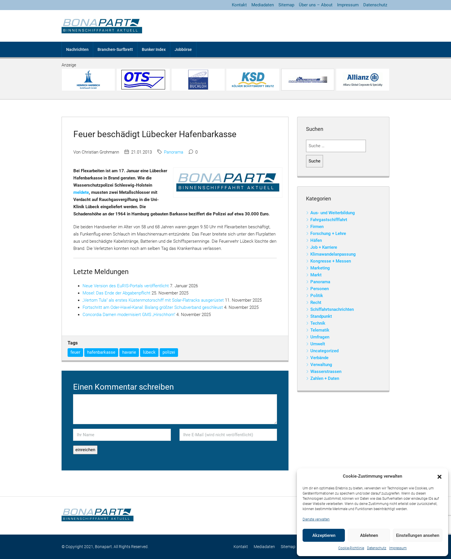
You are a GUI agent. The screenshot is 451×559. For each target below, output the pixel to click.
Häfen (316, 240)
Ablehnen (369, 535)
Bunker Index (154, 49)
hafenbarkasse (101, 352)
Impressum (398, 548)
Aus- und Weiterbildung (332, 212)
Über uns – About (315, 4)
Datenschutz (376, 548)
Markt (316, 274)
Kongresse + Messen (330, 261)
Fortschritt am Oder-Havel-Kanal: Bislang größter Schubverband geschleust (153, 307)
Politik (316, 295)
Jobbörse (183, 49)
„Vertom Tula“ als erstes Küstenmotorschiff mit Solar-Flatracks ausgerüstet (153, 300)
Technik (317, 323)
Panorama (173, 152)
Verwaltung (321, 364)
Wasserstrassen (325, 371)
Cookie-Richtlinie (351, 548)
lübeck (149, 352)
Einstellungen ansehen (417, 535)
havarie (129, 352)
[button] (439, 476)
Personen (319, 288)
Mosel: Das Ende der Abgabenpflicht (116, 293)
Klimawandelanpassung (333, 254)
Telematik (319, 330)
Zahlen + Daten (324, 378)
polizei (169, 352)
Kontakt (239, 4)
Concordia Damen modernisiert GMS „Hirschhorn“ (129, 314)
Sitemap (286, 4)
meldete (81, 192)
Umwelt (317, 343)
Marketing (320, 268)
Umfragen (319, 337)
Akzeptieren (323, 535)
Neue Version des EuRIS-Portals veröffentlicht (126, 285)
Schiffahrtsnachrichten (332, 309)
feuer (75, 352)
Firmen (317, 226)
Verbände (319, 357)
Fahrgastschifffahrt (328, 219)
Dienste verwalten (316, 519)
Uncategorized (324, 350)
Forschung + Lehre (328, 233)
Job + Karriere (323, 247)
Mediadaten (262, 4)
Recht (315, 302)
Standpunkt (321, 316)
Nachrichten (77, 49)
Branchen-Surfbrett (115, 49)
